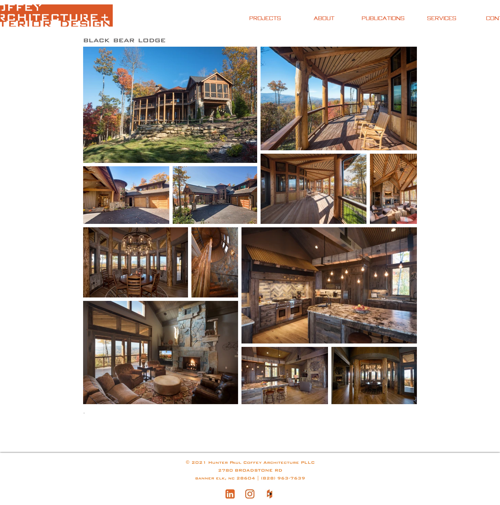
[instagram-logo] (249, 494)
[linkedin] (230, 494)
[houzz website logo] (269, 494)
